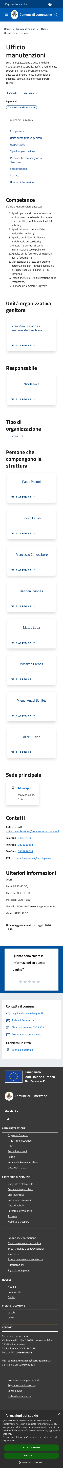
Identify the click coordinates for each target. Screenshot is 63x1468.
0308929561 (25, 845)
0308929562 (25, 851)
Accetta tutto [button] (31, 1447)
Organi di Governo (18, 1135)
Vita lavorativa (16, 1195)
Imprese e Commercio (20, 1200)
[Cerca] (56, 15)
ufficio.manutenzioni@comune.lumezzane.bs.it (32, 831)
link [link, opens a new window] (14, 1440)
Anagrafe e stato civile (20, 1184)
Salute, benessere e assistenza (25, 1259)
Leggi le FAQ (15, 1391)
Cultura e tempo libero (20, 1189)
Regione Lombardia (16, 4)
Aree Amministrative (20, 1141)
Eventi (11, 1318)
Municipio (24, 788)
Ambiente (13, 1254)
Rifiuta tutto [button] (31, 1455)
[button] (31, 1462)
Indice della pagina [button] (21, 120)
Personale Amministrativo (22, 1162)
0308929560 (25, 838)
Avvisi (11, 1297)
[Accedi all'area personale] (50, 4)
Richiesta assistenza (19, 1396)
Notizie (12, 1287)
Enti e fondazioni (17, 1151)
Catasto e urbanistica (20, 1211)
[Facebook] (8, 1119)
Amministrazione (25, 29)
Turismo (12, 1216)
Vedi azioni (31, 93)
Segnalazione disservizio (21, 1385)
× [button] (59, 1414)
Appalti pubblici (16, 1205)
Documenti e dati (17, 1167)
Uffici (42, 29)
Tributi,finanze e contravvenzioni (26, 1249)
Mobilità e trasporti (19, 1222)
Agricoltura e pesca (19, 1270)
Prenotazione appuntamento (24, 1380)
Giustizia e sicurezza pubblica (24, 1243)
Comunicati (14, 1292)
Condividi (14, 93)
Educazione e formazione (22, 1238)
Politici (11, 1157)
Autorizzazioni (16, 1265)
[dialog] (31, 1439)
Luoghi (11, 1312)
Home (7, 29)
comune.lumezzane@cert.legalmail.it (33, 858)
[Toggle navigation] (7, 14)
